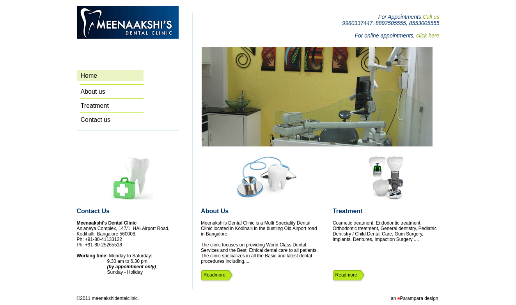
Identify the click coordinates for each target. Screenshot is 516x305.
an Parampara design (414, 298)
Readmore (213, 275)
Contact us (115, 119)
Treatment (115, 105)
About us (115, 91)
